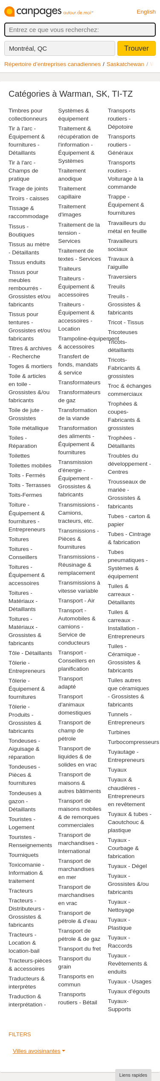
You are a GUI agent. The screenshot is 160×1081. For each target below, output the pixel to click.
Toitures (19, 539)
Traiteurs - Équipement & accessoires (76, 286)
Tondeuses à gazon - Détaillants (25, 801)
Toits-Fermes (25, 495)
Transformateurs (79, 382)
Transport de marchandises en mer (76, 869)
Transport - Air (76, 600)
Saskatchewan (125, 64)
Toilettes (19, 456)
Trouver (136, 48)
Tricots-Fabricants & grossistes (124, 368)
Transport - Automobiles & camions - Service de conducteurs (77, 626)
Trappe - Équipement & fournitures (126, 204)
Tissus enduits (27, 262)
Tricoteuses (123, 332)
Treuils (116, 286)
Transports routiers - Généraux (121, 144)
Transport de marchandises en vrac (76, 895)
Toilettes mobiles (30, 465)
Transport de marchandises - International (78, 843)
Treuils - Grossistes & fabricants (124, 304)
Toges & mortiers (30, 366)
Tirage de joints (28, 188)
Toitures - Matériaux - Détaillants (23, 601)
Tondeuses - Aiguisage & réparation (24, 749)
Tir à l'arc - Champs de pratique (23, 170)
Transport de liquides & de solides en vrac (77, 756)
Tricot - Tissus (126, 322)
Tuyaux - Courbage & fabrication (123, 848)
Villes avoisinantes (37, 1051)
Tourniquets (23, 855)
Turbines (119, 732)
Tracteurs (21, 891)
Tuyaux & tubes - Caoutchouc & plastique (129, 822)
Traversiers (122, 277)
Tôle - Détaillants (30, 653)
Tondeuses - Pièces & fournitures (24, 775)
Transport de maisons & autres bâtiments (79, 782)
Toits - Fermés (27, 475)
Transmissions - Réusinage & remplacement (78, 564)
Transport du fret (79, 949)
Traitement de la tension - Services (79, 233)
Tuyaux (117, 770)
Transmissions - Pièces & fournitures (78, 539)
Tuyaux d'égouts (129, 991)
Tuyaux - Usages (129, 981)
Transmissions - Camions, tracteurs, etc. (78, 513)
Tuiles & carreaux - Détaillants (121, 594)
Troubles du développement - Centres (129, 464)
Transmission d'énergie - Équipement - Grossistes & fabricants (75, 478)
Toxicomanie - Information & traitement (26, 873)
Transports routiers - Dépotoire (121, 118)
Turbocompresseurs (133, 742)
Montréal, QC (28, 48)
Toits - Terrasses (30, 485)
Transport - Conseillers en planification (76, 660)
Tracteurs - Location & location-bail (24, 942)
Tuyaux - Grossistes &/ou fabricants (128, 884)
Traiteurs (69, 268)
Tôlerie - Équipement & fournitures (27, 688)
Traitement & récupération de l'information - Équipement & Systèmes (78, 144)
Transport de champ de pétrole (74, 730)
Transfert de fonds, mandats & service (78, 364)
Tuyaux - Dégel (127, 866)
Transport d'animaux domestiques (74, 704)
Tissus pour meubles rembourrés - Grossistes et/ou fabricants (29, 288)
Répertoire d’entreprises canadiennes (52, 64)
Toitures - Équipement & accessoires (27, 575)
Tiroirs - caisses (29, 198)
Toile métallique (29, 428)
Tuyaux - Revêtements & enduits (128, 963)
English (146, 12)
